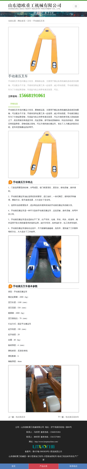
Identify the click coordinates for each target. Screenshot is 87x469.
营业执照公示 (56, 452)
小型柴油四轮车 (50, 456)
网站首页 (21, 21)
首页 (13, 466)
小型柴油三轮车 (36, 456)
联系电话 (73, 466)
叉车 (29, 21)
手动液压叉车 (39, 21)
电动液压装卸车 (72, 417)
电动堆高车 (20, 417)
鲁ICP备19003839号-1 (41, 452)
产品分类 (43, 466)
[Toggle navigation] (76, 6)
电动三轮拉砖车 (64, 456)
